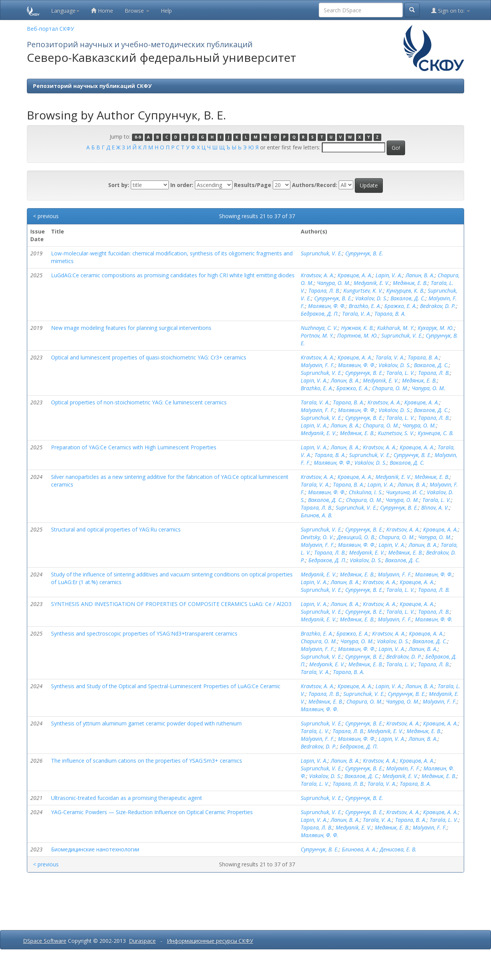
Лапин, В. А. (420, 275)
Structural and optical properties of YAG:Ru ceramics (116, 529)
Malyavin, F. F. (318, 365)
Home (102, 10)
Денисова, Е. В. (398, 849)
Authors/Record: (314, 185)
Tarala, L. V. (400, 372)
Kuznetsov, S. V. (396, 433)
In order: (181, 185)
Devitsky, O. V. (317, 537)
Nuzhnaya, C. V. (319, 327)
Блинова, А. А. (359, 849)
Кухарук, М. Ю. (436, 327)
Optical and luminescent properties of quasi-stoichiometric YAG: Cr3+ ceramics (148, 357)
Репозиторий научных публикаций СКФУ (92, 85)
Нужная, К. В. (357, 327)
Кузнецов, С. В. (436, 433)
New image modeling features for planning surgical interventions (131, 327)
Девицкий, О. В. (356, 537)
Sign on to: (450, 10)
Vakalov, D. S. (371, 298)
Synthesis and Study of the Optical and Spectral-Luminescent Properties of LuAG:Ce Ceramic (165, 686)
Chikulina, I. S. (366, 492)
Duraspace (142, 940)
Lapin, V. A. (389, 275)
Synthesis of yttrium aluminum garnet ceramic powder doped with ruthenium (146, 723)
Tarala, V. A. (356, 313)
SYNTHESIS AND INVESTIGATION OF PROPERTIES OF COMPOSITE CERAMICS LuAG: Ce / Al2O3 (171, 604)
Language (65, 10)
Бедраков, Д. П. (320, 313)
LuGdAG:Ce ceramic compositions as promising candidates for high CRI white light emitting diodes (173, 275)
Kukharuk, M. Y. (396, 327)
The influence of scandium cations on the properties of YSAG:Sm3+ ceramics (146, 760)
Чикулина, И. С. (405, 492)
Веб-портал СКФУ (50, 28)
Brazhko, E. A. (365, 306)
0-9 (138, 137)
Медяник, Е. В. (410, 282)
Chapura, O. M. (390, 388)
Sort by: (118, 185)
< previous (46, 216)
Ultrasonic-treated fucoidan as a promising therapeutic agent (126, 797)
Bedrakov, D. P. (438, 306)
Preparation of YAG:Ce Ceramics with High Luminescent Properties (133, 447)
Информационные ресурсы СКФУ (210, 940)
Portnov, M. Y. (317, 335)
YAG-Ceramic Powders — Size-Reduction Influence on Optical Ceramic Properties (152, 812)
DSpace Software (44, 940)
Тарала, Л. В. (324, 290)
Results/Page (252, 185)
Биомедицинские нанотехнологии (95, 849)
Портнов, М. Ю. (357, 335)
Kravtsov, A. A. (317, 275)
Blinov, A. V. (435, 507)
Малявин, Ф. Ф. (327, 306)
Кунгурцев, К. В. (405, 290)
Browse (137, 10)
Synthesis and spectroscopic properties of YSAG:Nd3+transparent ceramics (144, 633)
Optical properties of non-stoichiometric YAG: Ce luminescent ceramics (139, 402)
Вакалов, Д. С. (407, 298)
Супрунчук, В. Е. (364, 253)
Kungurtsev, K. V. (363, 290)
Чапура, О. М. (334, 282)
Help (166, 10)
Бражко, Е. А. (400, 306)
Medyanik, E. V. (372, 282)
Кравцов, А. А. (355, 275)
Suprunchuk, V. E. (321, 253)
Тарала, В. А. (390, 313)
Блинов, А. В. (317, 515)
